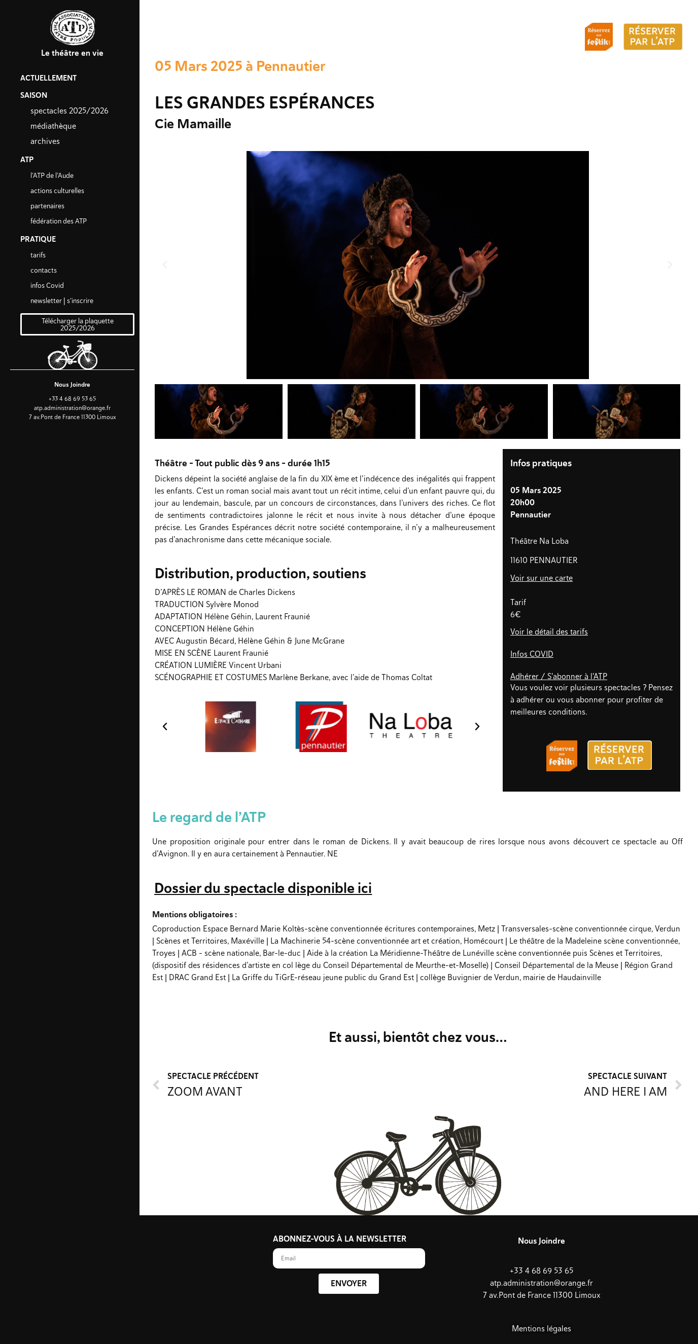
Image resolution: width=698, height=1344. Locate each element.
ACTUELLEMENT (48, 78)
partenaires (47, 205)
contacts (43, 270)
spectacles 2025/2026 (69, 110)
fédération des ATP (58, 221)
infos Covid (47, 285)
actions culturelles (57, 190)
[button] (165, 265)
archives (45, 141)
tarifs (38, 254)
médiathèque (53, 126)
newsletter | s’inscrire (61, 300)
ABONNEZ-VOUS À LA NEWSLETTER (339, 1239)
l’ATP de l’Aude (52, 175)
